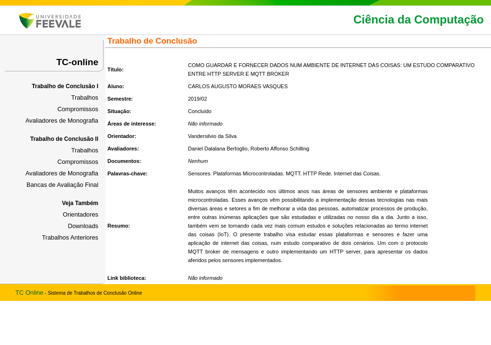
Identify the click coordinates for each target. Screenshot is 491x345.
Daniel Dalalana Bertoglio (217, 148)
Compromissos (78, 109)
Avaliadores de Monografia (61, 120)
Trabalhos (84, 97)
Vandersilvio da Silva (212, 136)
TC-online (77, 62)
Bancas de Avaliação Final (62, 184)
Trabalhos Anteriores (70, 237)
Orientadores (80, 214)
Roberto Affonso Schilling (279, 148)
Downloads (83, 226)
